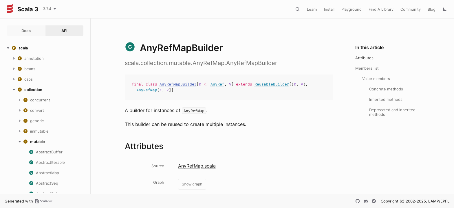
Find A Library (381, 9)
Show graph (192, 184)
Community (410, 9)
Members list (367, 68)
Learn (312, 9)
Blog (431, 9)
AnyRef (217, 84)
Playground (351, 9)
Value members (376, 78)
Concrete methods (386, 89)
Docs (26, 30)
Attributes (364, 57)
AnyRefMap (146, 90)
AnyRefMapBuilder (178, 84)
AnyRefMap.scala (197, 166)
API (64, 30)
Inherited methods (385, 99)
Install (329, 9)
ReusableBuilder (272, 84)
